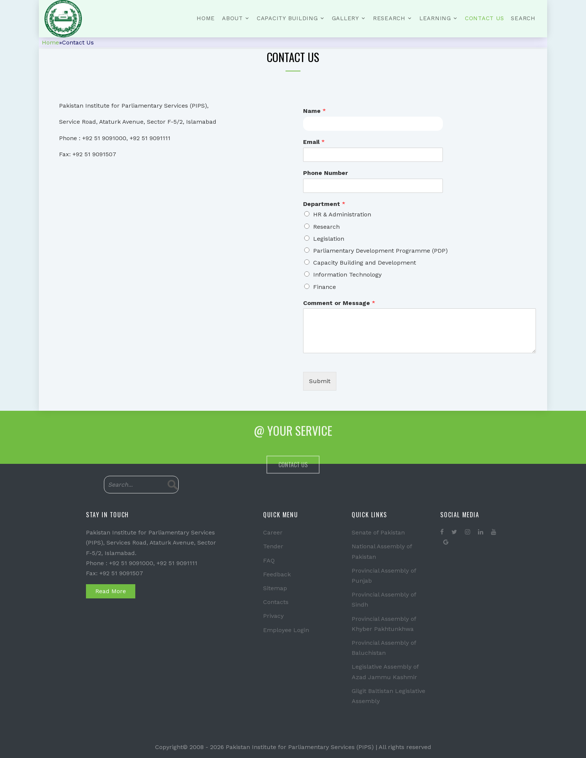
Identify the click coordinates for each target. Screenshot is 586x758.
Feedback (277, 574)
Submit (319, 381)
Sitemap (275, 588)
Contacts (276, 602)
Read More (110, 591)
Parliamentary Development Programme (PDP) (380, 250)
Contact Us (484, 18)
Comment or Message (339, 302)
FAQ (269, 560)
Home (206, 18)
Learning (435, 18)
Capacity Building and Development (364, 262)
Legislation (328, 238)
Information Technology (347, 274)
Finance (324, 286)
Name (314, 110)
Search (523, 18)
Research (389, 18)
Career (273, 532)
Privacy (273, 615)
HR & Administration (342, 214)
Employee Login (286, 630)
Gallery (345, 18)
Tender (273, 546)
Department (324, 203)
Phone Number (325, 172)
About (232, 18)
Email (314, 141)
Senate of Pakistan (378, 532)
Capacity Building (287, 18)
